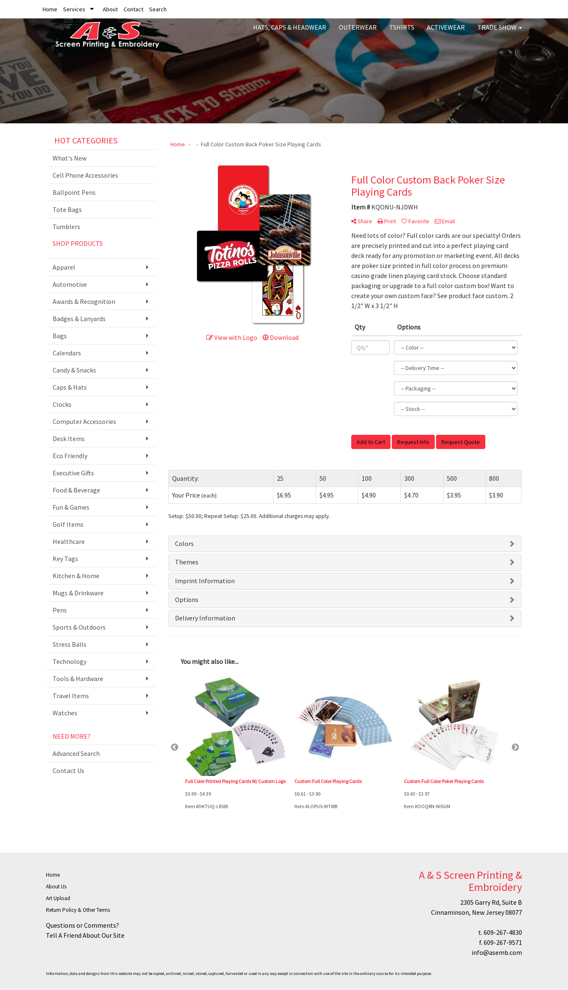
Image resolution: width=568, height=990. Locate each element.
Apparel (64, 267)
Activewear (446, 33)
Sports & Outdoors (79, 627)
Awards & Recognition (84, 301)
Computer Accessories (84, 421)
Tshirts (401, 33)
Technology (69, 661)
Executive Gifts (73, 473)
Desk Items (69, 438)
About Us (56, 886)
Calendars (67, 353)
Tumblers (66, 226)
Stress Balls (69, 644)
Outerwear (358, 33)
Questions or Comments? (82, 925)
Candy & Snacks (74, 370)
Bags (60, 336)
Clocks (62, 404)
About (110, 9)
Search (158, 9)
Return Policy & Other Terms (78, 909)
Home (50, 9)
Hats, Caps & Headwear (289, 33)
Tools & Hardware (78, 678)
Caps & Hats (70, 387)
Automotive (70, 284)
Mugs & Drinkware (78, 593)
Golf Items (68, 524)
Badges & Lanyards (79, 318)
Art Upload (58, 898)
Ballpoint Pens (74, 192)
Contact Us (68, 770)
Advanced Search (76, 753)
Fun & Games (71, 507)
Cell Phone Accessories (85, 175)
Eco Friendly (70, 456)
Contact (133, 9)
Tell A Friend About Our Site (85, 935)
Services (74, 9)
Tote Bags (67, 209)
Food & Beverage (76, 490)
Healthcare (69, 541)
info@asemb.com (497, 952)
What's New (69, 158)
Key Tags (65, 558)
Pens (60, 610)
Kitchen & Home (76, 576)
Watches (65, 713)
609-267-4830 (503, 932)
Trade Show (499, 33)
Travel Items (71, 695)
